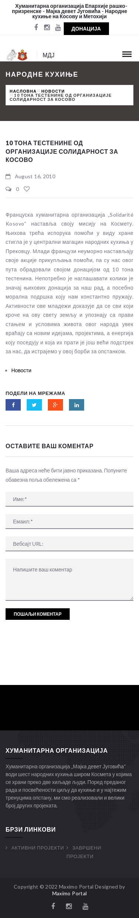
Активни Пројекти (37, 848)
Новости (52, 91)
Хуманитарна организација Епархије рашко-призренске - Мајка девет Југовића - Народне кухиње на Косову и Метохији (70, 11)
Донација (86, 28)
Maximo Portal (69, 893)
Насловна (23, 91)
